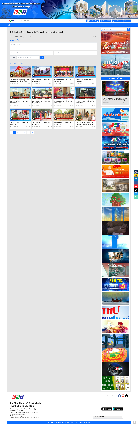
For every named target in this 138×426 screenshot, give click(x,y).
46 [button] (24, 132)
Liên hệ (103, 396)
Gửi (42, 57)
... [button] (20, 132)
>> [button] (32, 132)
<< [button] (11, 132)
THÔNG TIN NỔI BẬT (115, 78)
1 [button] (14, 132)
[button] (92, 20)
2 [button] (17, 132)
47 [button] (28, 132)
